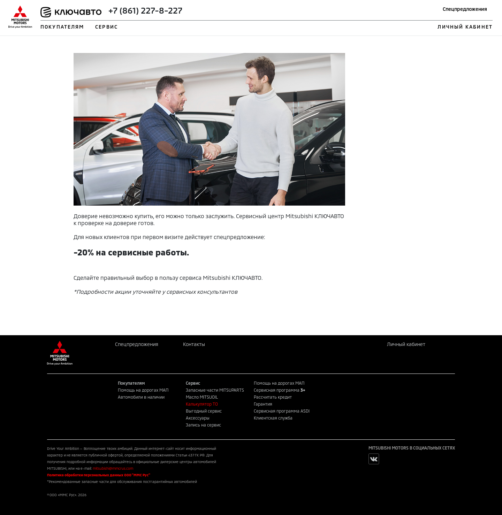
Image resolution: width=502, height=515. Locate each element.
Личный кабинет (406, 344)
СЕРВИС (106, 27)
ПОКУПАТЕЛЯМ (62, 27)
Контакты (194, 344)
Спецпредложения (465, 9)
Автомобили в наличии (141, 396)
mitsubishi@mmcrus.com (113, 468)
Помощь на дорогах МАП (143, 389)
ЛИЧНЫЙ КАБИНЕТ (465, 27)
